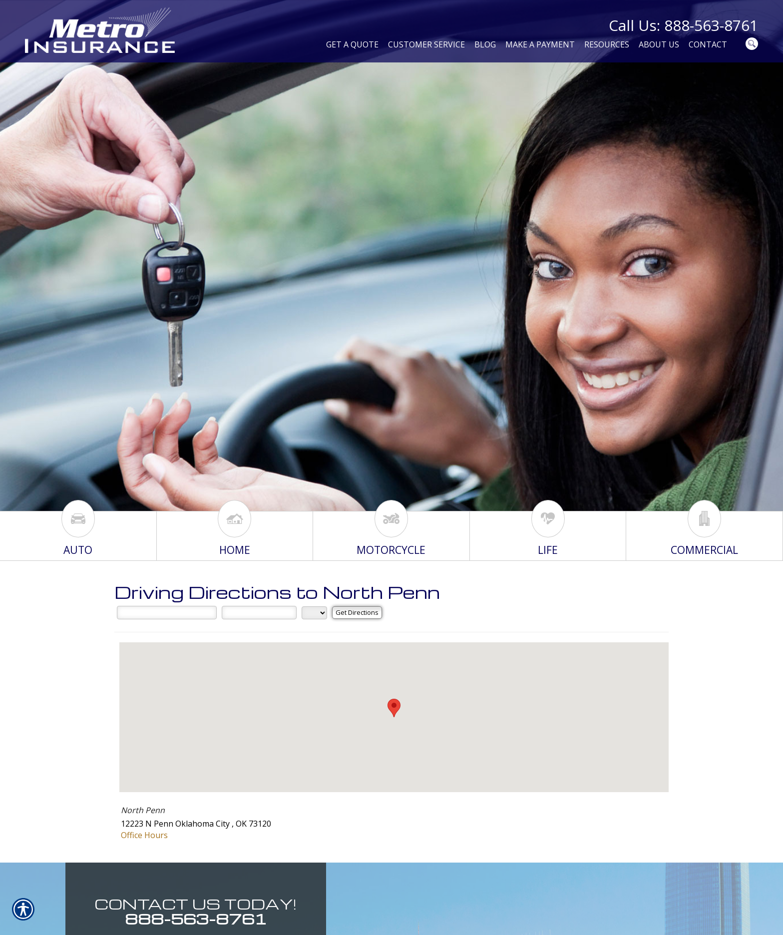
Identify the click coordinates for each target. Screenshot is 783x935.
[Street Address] (167, 612)
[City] (259, 612)
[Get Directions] (357, 612)
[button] (394, 708)
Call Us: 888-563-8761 (683, 25)
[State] (314, 612)
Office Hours (144, 835)
